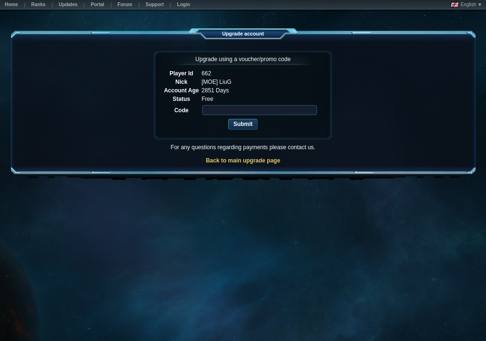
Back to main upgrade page (243, 160)
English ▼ (466, 5)
